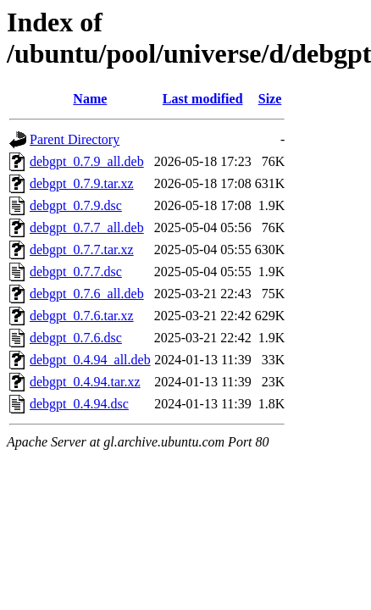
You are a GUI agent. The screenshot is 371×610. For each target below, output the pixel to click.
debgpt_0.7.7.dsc (76, 271)
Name (90, 99)
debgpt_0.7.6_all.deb (87, 293)
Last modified (203, 99)
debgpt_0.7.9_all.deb (87, 161)
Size (270, 99)
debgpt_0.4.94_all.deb (90, 359)
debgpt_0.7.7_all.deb (87, 227)
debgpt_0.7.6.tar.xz (82, 315)
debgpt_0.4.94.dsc (79, 403)
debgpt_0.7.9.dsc (76, 205)
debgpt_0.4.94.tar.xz (85, 381)
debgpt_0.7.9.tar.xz (82, 183)
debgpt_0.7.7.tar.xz (82, 249)
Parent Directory (74, 139)
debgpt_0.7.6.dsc (76, 337)
